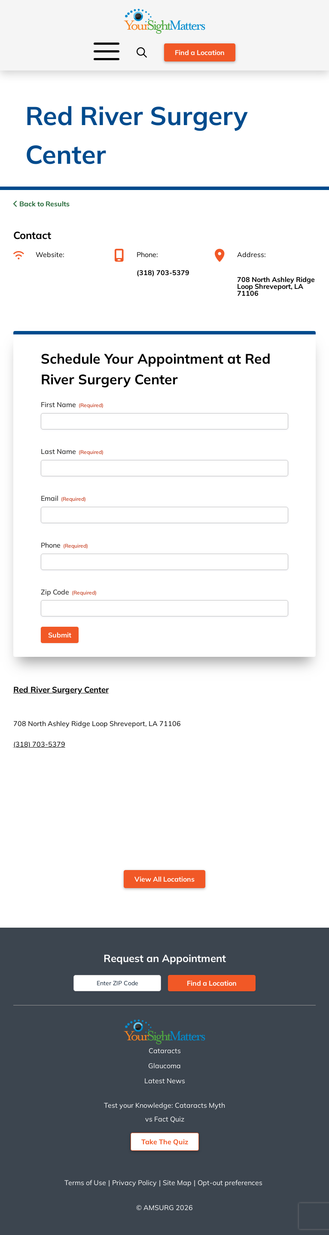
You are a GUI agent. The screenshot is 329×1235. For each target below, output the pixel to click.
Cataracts (165, 1050)
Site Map (177, 1182)
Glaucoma (164, 1065)
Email (63, 498)
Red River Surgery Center (61, 689)
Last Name (72, 451)
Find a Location (200, 52)
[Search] (142, 52)
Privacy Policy (134, 1182)
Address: (240, 254)
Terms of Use (85, 1182)
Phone (64, 545)
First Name (72, 404)
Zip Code (69, 592)
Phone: (136, 254)
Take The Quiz (164, 1141)
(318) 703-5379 (163, 272)
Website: (38, 254)
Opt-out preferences (230, 1182)
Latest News (164, 1080)
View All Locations (164, 879)
